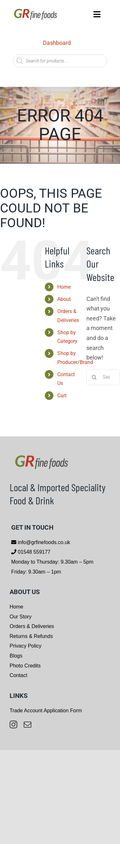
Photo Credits (25, 665)
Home (64, 287)
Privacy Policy (26, 646)
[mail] (27, 724)
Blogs (16, 655)
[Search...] (103, 377)
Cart (62, 396)
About (64, 299)
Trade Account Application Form (46, 710)
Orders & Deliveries (32, 626)
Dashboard (57, 42)
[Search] (94, 377)
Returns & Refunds (31, 636)
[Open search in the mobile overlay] (60, 60)
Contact (18, 675)
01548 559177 (33, 552)
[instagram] (13, 724)
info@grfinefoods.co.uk (43, 542)
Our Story (20, 616)
